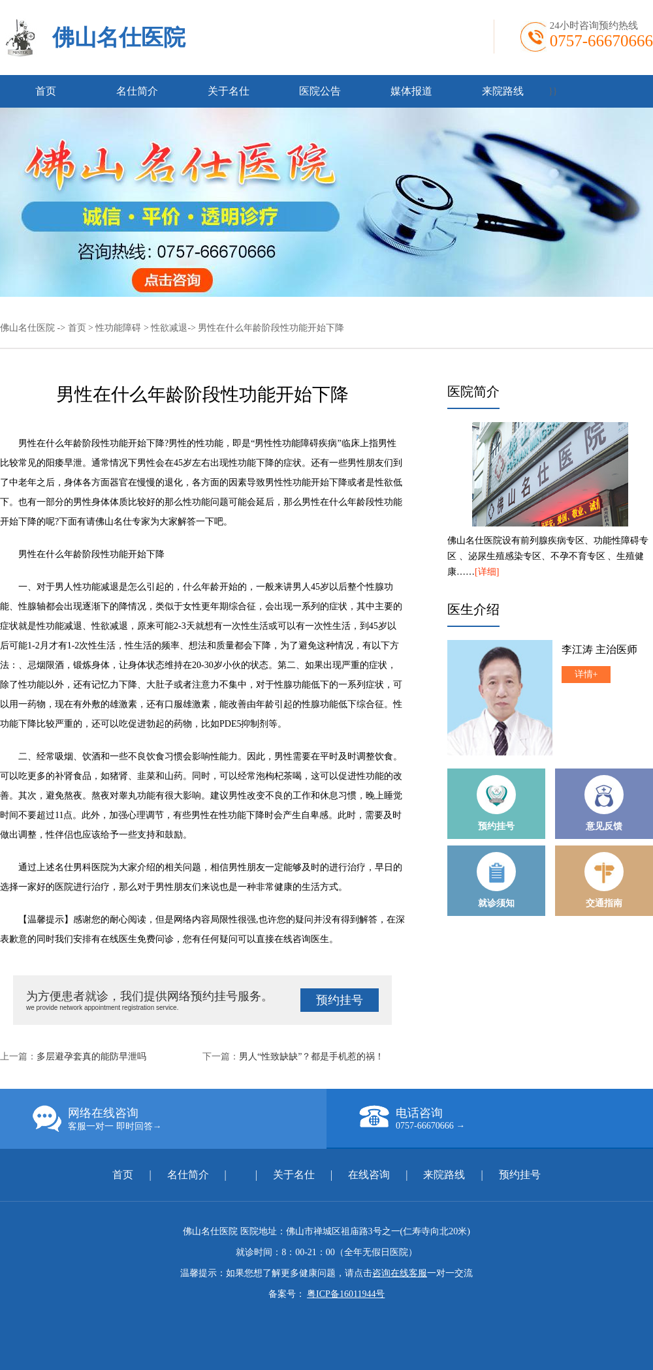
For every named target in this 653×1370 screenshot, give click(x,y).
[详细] (487, 572)
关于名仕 (228, 91)
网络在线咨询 (179, 1119)
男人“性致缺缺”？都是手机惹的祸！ (311, 1056)
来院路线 (503, 91)
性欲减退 (169, 328)
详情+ (586, 674)
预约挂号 (339, 1000)
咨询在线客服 (399, 1273)
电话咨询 (506, 1118)
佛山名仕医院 (118, 37)
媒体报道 (411, 91)
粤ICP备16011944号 (346, 1294)
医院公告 (320, 91)
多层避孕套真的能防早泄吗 (91, 1056)
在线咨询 (369, 1174)
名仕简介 (137, 91)
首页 (45, 91)
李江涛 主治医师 (599, 649)
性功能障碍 (118, 328)
